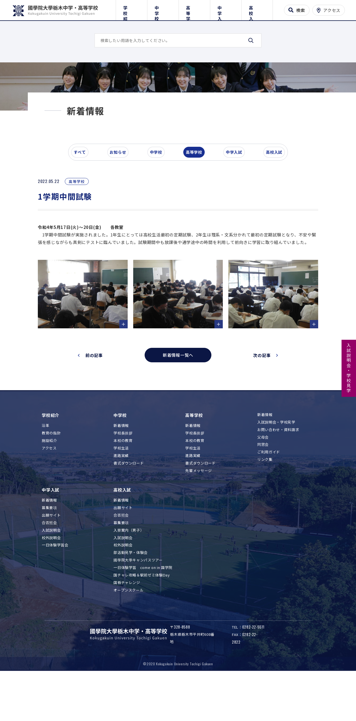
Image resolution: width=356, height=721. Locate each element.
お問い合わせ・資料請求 (278, 476)
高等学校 (194, 9)
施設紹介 (49, 487)
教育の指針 (51, 480)
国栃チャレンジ (126, 629)
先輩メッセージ (198, 517)
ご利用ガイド (268, 499)
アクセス (49, 494)
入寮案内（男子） (128, 577)
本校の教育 (122, 487)
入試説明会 (51, 577)
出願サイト (51, 561)
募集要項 (49, 554)
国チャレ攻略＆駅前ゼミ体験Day (141, 621)
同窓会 (263, 491)
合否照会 (49, 569)
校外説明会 (51, 584)
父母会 (263, 484)
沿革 (45, 472)
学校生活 (121, 494)
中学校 (162, 9)
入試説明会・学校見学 (349, 368)
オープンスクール (128, 636)
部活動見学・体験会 (130, 599)
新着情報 (121, 472)
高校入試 (257, 9)
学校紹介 (131, 9)
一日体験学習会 (55, 592)
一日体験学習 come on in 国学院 (142, 614)
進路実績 (121, 502)
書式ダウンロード (128, 509)
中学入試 (225, 9)
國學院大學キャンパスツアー (137, 606)
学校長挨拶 (122, 480)
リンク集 (265, 506)
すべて (83, 193)
